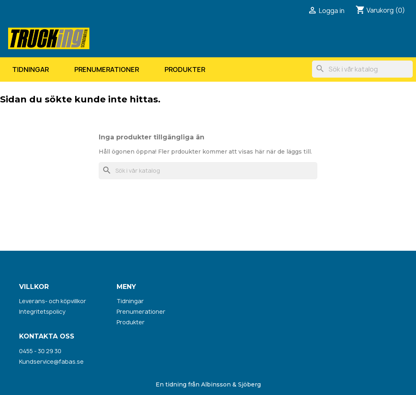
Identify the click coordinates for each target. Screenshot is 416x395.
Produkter (185, 69)
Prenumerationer (106, 69)
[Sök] (362, 69)
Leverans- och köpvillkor (52, 301)
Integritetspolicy (42, 311)
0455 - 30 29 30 (40, 351)
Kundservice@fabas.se (51, 361)
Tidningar (30, 69)
